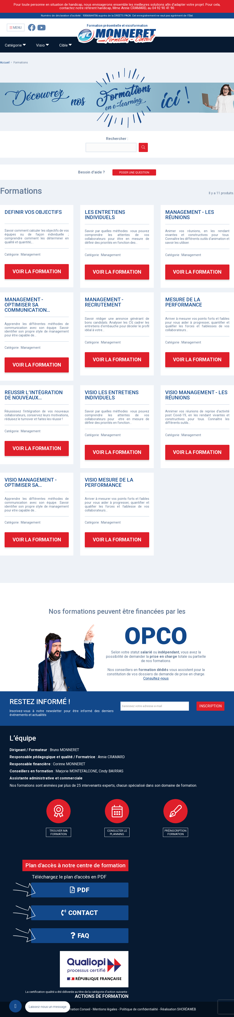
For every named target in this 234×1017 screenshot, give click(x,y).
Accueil (5, 62)
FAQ (79, 935)
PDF (79, 890)
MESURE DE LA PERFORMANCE (183, 302)
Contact (79, 913)
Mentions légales (105, 1009)
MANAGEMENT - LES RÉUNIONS (189, 215)
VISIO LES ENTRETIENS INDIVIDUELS (111, 395)
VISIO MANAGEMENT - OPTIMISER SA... (31, 482)
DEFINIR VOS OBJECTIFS (33, 212)
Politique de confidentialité (139, 1009)
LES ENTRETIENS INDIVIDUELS (105, 215)
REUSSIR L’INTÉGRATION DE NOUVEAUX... (34, 395)
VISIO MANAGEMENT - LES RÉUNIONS (196, 395)
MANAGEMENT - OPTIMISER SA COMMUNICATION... (27, 305)
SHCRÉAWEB (186, 1009)
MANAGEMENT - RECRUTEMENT (104, 302)
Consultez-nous (156, 678)
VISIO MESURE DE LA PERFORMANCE (109, 482)
